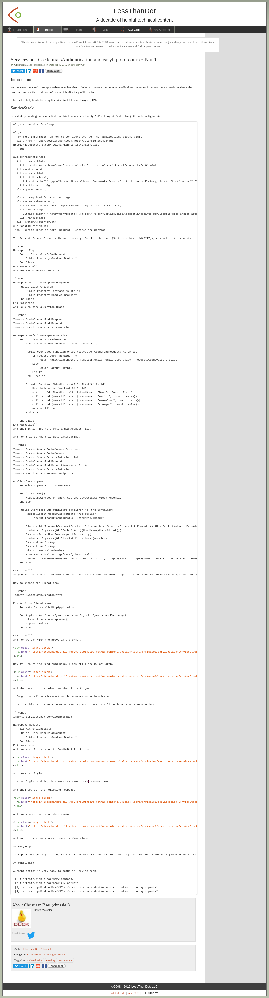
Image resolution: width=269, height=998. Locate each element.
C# (83, 64)
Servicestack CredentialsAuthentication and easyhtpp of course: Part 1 (84, 59)
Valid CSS (133, 993)
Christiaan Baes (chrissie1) (29, 64)
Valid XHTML (117, 993)
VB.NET (62, 954)
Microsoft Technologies (43, 954)
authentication (35, 960)
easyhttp (50, 960)
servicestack (65, 960)
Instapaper (54, 70)
